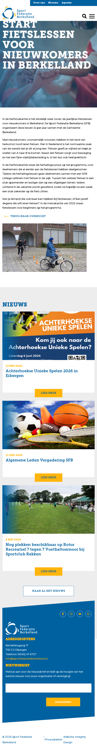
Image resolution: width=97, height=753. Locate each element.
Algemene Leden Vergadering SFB (39, 460)
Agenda (67, 3)
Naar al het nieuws (48, 591)
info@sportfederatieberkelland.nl (27, 658)
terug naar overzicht (28, 216)
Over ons (39, 3)
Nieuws (53, 3)
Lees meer (48, 393)
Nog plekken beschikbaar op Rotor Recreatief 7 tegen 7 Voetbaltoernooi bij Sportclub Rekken (45, 549)
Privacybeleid (53, 739)
